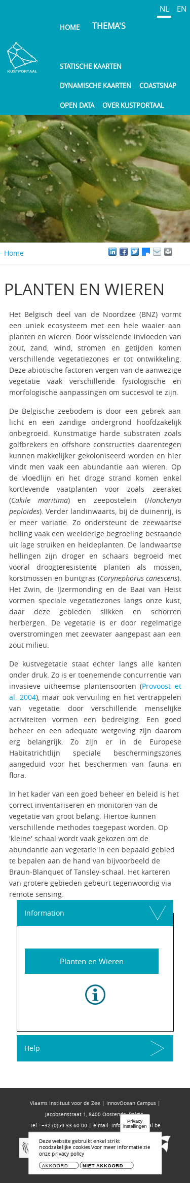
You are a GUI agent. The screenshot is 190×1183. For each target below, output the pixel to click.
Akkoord (55, 1165)
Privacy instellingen (135, 1123)
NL (164, 9)
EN (181, 9)
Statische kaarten (91, 66)
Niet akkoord (103, 1165)
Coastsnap (157, 85)
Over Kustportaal (133, 105)
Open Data (77, 105)
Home (70, 27)
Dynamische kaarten (95, 85)
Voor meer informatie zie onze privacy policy (94, 1150)
